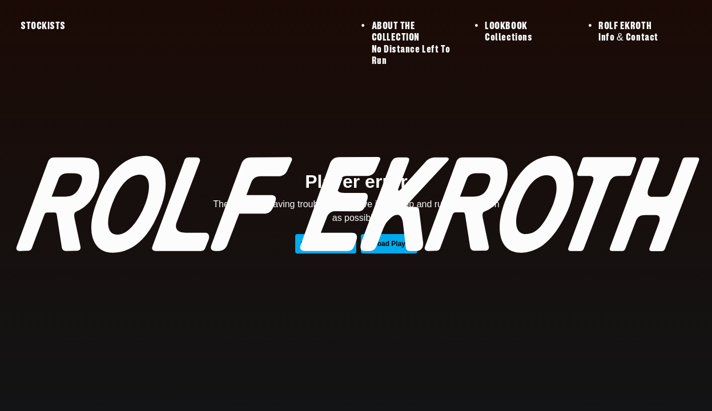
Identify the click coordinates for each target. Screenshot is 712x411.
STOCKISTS (43, 26)
